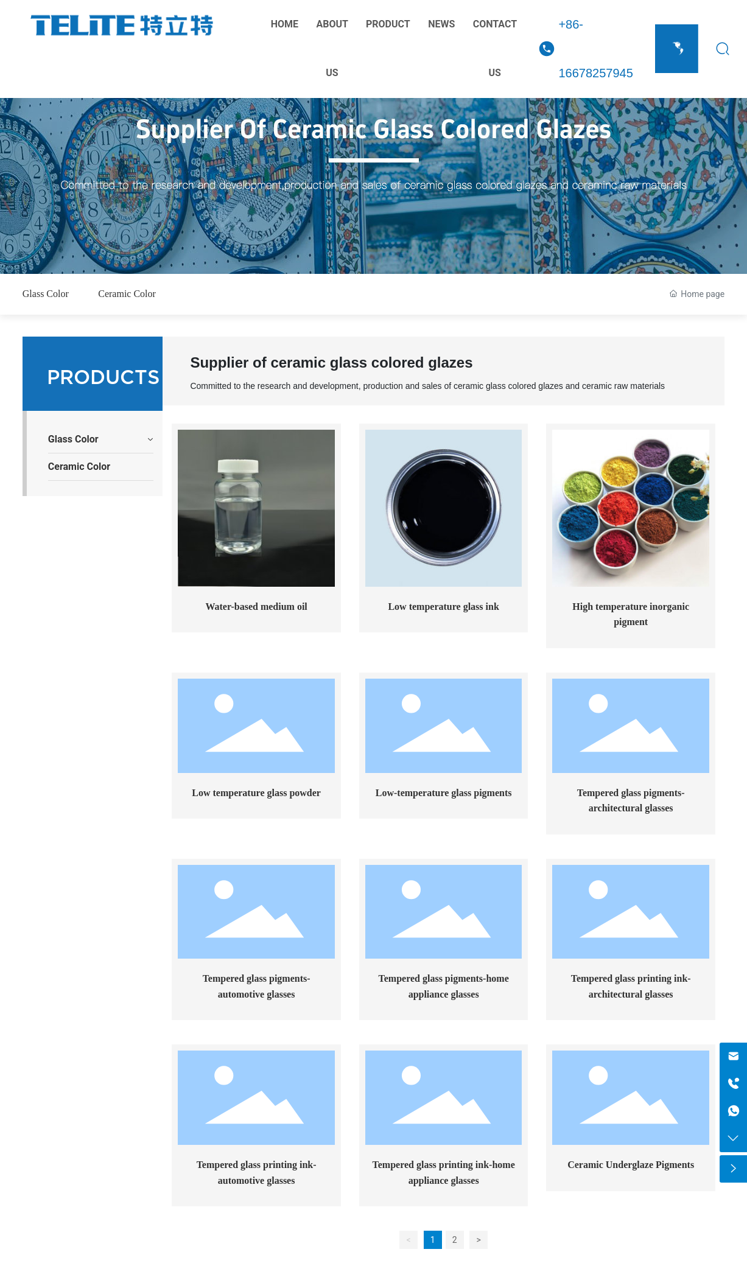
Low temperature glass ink (443, 606)
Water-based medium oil (256, 606)
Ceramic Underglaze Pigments (630, 1164)
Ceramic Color (127, 294)
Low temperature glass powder (256, 793)
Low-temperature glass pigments (444, 793)
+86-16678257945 (595, 49)
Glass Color (46, 294)
